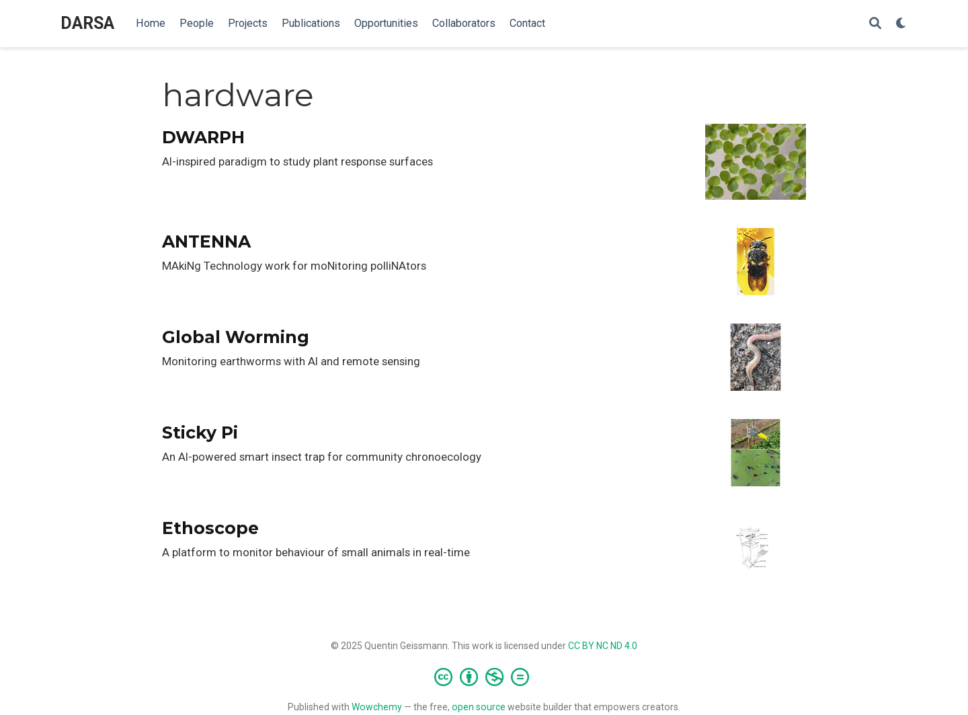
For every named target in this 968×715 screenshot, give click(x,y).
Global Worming (235, 337)
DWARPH (203, 137)
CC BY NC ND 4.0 (602, 645)
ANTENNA (206, 241)
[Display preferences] (901, 24)
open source (479, 707)
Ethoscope (210, 528)
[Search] (875, 24)
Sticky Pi (200, 432)
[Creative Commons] (484, 676)
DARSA (87, 23)
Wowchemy (377, 707)
